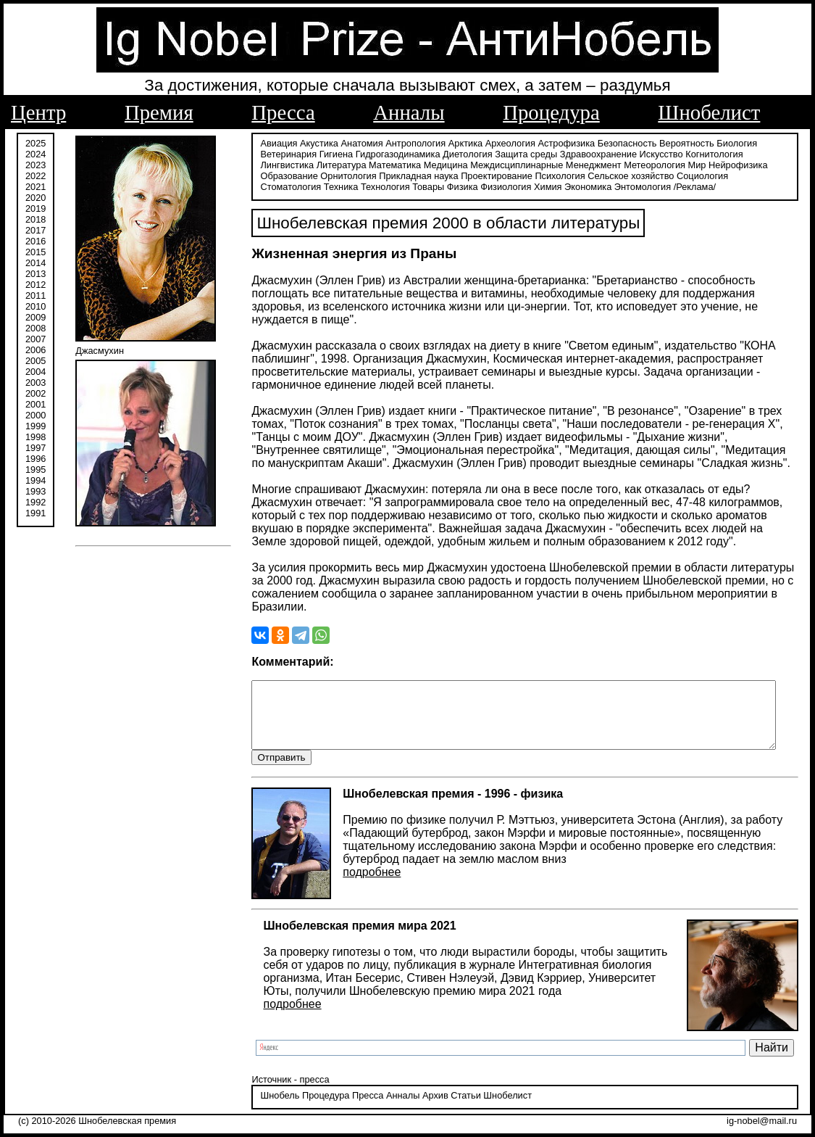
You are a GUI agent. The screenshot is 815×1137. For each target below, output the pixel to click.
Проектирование (422, 175)
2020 (35, 197)
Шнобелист (709, 112)
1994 (35, 480)
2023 (35, 165)
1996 (35, 458)
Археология (495, 143)
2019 (35, 208)
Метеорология (584, 165)
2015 (35, 252)
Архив (420, 1096)
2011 (35, 295)
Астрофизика (551, 143)
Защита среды (511, 154)
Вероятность (672, 143)
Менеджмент (523, 165)
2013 (35, 273)
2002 (35, 393)
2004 (35, 371)
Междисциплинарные (446, 165)
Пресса (282, 112)
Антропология (401, 143)
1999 (35, 426)
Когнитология (699, 154)
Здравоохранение (583, 154)
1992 (35, 502)
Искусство (646, 154)
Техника (736, 175)
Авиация (264, 143)
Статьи (451, 1096)
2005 (35, 360)
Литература (271, 165)
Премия (159, 112)
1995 (35, 469)
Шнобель (265, 1096)
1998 (35, 436)
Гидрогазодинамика (382, 154)
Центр (38, 112)
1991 (35, 513)
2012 (35, 284)
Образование (727, 165)
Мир (626, 165)
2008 (35, 328)
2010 (35, 306)
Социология (627, 175)
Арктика (450, 143)
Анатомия (347, 143)
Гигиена (321, 154)
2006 (35, 349)
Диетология (453, 154)
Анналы (408, 112)
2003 (35, 382)
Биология (722, 143)
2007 (35, 339)
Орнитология (273, 175)
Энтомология (527, 186)
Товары (313, 186)
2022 (35, 175)
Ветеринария (274, 154)
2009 (35, 317)
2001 (35, 404)
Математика (324, 165)
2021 (35, 186)
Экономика (472, 186)
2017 (35, 230)
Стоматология (686, 175)
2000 (35, 415)
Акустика (304, 143)
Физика (347, 186)
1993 (35, 491)
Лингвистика (758, 154)
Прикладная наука (343, 175)
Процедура (551, 112)
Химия (433, 186)
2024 (35, 154)
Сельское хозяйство (556, 175)
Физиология (390, 186)
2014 (35, 262)
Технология (270, 186)
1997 (35, 447)
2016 (35, 241)
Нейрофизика (667, 165)
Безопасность (612, 143)
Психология (485, 175)
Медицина (375, 165)
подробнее (357, 873)
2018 (35, 219)
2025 (35, 143)
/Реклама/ (580, 186)
